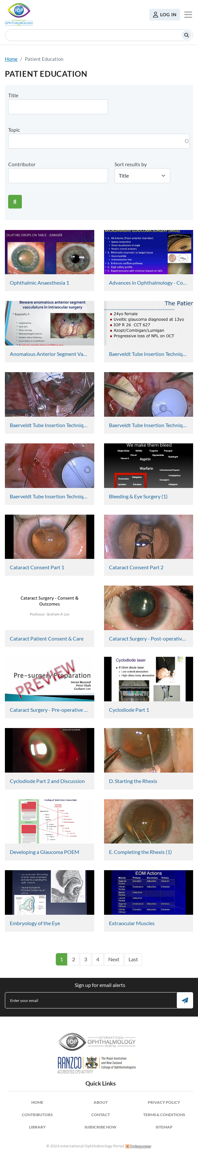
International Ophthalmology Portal (19, 14)
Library (37, 1127)
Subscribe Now (100, 1127)
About (101, 1102)
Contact (100, 1114)
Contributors (37, 1114)
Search (186, 35)
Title (13, 95)
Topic (14, 130)
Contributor (22, 164)
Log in (168, 14)
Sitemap (164, 1127)
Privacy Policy (164, 1102)
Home (11, 59)
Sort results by (130, 164)
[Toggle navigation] (188, 15)
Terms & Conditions (164, 1114)
